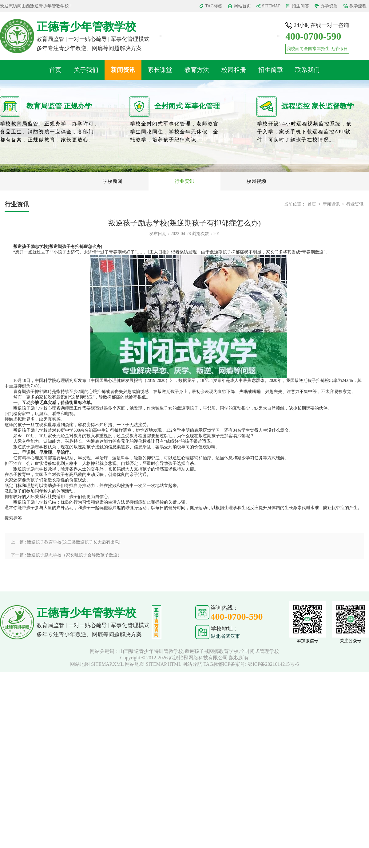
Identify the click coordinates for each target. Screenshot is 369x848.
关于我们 (86, 69)
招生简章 (270, 69)
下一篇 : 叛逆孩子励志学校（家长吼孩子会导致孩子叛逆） (66, 555)
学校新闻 (112, 181)
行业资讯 (184, 181)
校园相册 (233, 69)
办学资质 (329, 6)
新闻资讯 (123, 69)
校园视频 (256, 181)
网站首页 (242, 6)
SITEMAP (271, 6)
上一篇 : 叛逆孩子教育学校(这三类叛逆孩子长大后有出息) (65, 542)
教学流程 (358, 6)
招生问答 (300, 6)
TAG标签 (213, 6)
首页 (55, 69)
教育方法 (196, 69)
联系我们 (307, 69)
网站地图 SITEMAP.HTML (153, 664)
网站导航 (192, 664)
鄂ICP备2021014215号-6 (273, 664)
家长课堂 (160, 69)
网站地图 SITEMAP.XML (97, 664)
